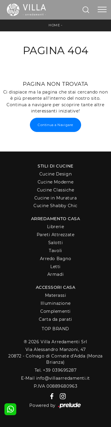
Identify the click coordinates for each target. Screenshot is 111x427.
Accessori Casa (55, 287)
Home (54, 25)
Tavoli (55, 250)
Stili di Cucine (55, 166)
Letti (55, 266)
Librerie (55, 226)
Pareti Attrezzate (55, 234)
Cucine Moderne (56, 182)
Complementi (55, 311)
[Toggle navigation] (102, 10)
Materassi (55, 295)
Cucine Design (55, 174)
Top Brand (55, 328)
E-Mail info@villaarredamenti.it (55, 378)
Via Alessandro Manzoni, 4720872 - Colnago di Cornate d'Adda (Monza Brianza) (55, 356)
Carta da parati (55, 319)
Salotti (55, 242)
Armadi (55, 274)
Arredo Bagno (55, 258)
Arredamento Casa (55, 218)
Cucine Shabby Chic (55, 205)
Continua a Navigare (55, 125)
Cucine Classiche (55, 190)
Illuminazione (55, 303)
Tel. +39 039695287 (56, 370)
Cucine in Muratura (55, 198)
